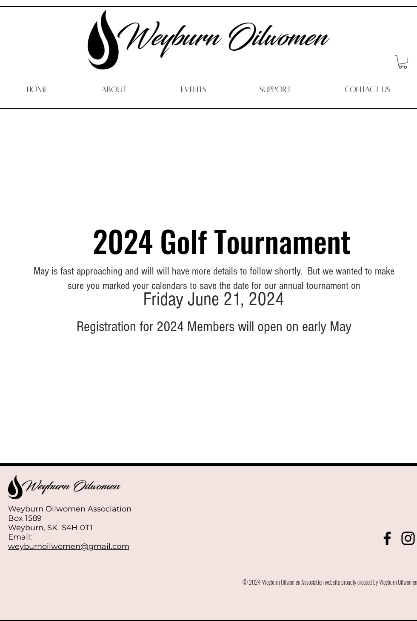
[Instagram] (408, 538)
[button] (403, 62)
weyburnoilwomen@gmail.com (68, 546)
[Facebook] (387, 538)
